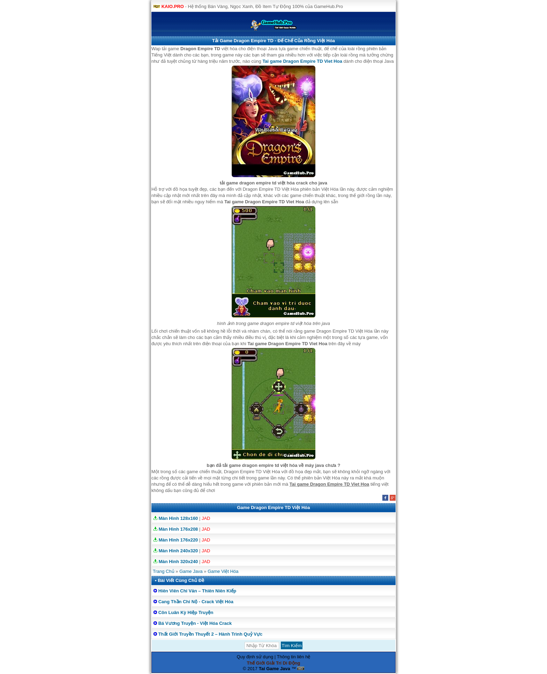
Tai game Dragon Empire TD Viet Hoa (302, 61)
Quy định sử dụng (255, 656)
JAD (206, 518)
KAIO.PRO (173, 6)
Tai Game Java (274, 668)
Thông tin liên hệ (293, 656)
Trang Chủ (163, 571)
